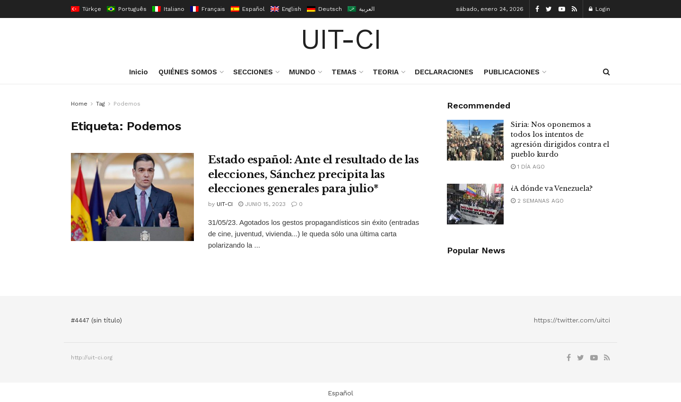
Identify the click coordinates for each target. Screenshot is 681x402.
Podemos (127, 103)
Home (79, 103)
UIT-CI (340, 39)
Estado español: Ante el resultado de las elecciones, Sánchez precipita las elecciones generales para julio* (313, 174)
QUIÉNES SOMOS (187, 72)
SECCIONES (253, 72)
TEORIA (386, 72)
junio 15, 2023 (262, 204)
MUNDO (302, 72)
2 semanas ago (537, 200)
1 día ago (528, 166)
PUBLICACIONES (512, 72)
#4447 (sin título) (96, 320)
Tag (100, 103)
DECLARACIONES (444, 72)
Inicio (138, 72)
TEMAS (344, 72)
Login (599, 9)
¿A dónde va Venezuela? (552, 188)
